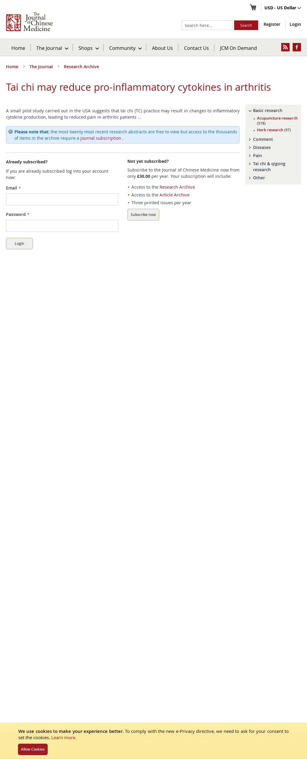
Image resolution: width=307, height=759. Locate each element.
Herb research (274, 129)
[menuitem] (52, 47)
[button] (282, 8)
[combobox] (207, 25)
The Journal (41, 66)
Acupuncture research (277, 120)
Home (18, 48)
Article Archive (174, 195)
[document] (153, 741)
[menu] (153, 47)
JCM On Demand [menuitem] (238, 48)
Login (295, 24)
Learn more (63, 737)
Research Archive (81, 66)
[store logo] (29, 21)
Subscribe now (143, 214)
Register (272, 24)
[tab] (273, 111)
